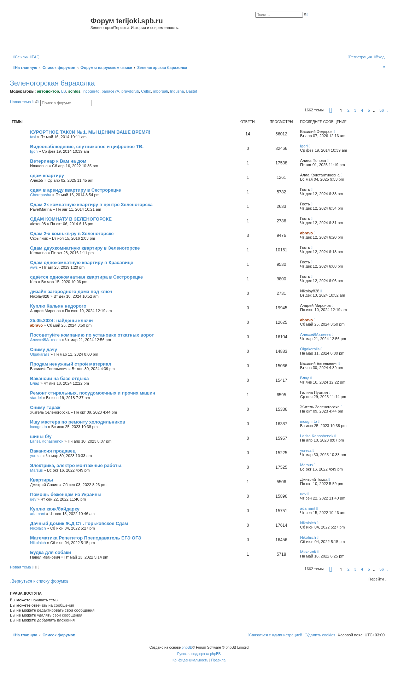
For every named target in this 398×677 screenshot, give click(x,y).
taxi (33, 137)
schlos (74, 91)
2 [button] (348, 110)
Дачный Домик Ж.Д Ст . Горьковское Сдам (79, 523)
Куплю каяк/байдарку (55, 509)
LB (63, 91)
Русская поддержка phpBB (199, 654)
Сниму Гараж (45, 407)
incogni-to (91, 91)
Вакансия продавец (53, 451)
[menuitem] (35, 57)
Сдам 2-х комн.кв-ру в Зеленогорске (72, 233)
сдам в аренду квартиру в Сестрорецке (75, 190)
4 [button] (362, 110)
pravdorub (130, 91)
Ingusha (177, 91)
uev (33, 499)
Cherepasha (40, 195)
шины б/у (41, 436)
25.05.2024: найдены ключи (61, 320)
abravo (306, 233)
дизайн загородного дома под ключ (71, 291)
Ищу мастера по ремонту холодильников (77, 422)
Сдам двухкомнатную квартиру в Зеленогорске (85, 248)
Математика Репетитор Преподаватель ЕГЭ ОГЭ (85, 538)
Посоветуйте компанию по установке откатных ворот (92, 335)
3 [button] (355, 110)
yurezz (35, 456)
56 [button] (382, 110)
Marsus (36, 470)
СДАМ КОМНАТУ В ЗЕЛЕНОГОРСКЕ (71, 219)
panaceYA (110, 91)
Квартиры (41, 480)
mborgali (160, 91)
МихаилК (308, 552)
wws (33, 267)
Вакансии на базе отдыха (59, 378)
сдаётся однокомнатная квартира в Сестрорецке (86, 277)
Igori (33, 151)
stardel (36, 398)
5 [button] (369, 110)
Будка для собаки (50, 552)
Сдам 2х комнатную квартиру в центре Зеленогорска (91, 204)
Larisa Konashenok (46, 441)
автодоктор (48, 91)
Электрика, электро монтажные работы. (76, 465)
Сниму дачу (43, 349)
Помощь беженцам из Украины (65, 494)
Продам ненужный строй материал (70, 364)
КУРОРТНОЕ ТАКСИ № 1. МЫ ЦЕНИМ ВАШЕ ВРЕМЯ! (90, 132)
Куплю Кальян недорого (58, 306)
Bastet (191, 91)
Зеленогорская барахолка (52, 83)
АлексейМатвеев (45, 340)
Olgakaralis (39, 354)
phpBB (187, 647)
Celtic (146, 91)
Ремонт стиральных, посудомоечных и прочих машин (92, 393)
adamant (37, 514)
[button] (331, 110)
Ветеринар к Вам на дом (58, 161)
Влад (34, 383)
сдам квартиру (47, 175)
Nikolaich (38, 528)
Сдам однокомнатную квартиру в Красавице (81, 262)
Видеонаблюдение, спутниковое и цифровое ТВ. (87, 146)
